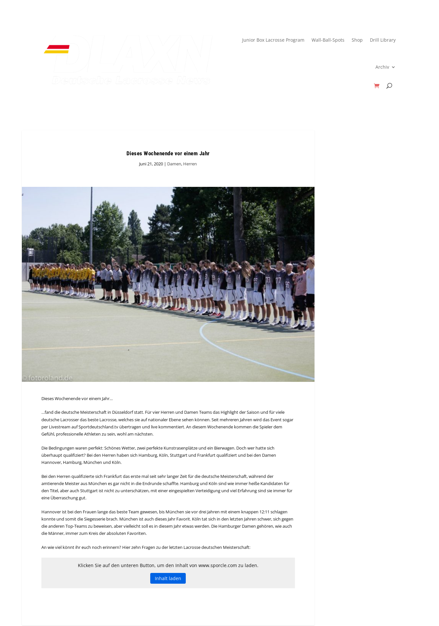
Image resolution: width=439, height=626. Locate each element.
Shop (357, 40)
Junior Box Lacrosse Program (273, 40)
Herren (190, 164)
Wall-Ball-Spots (328, 40)
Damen (174, 164)
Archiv (382, 67)
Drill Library (383, 40)
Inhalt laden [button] (168, 578)
